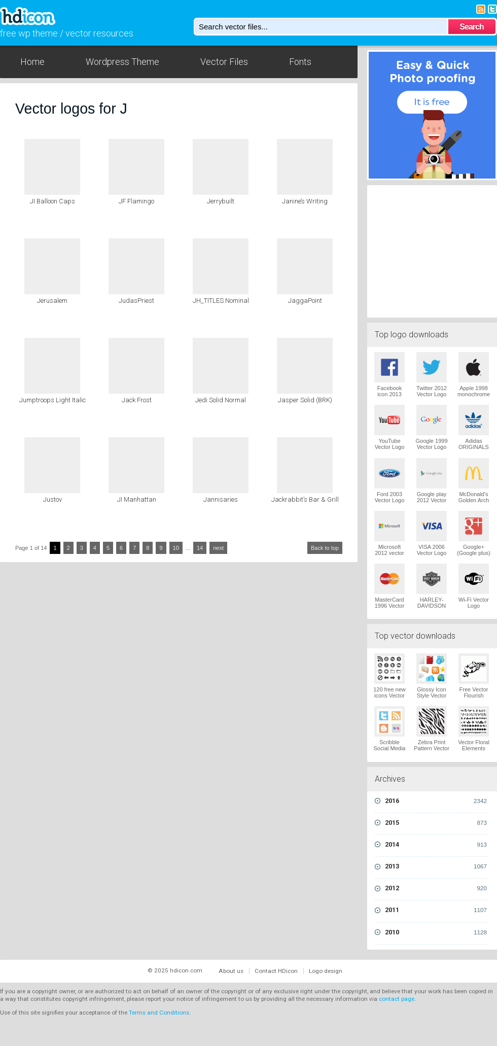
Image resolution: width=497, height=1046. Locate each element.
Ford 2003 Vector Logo (390, 497)
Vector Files (224, 61)
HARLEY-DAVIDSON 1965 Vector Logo (432, 609)
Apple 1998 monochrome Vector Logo (473, 394)
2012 (436, 888)
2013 (436, 866)
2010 (436, 932)
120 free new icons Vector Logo (389, 695)
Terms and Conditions (159, 1012)
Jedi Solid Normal (220, 400)
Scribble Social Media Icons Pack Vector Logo (390, 751)
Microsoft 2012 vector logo (389, 553)
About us (231, 970)
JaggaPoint (305, 300)
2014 (436, 844)
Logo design (325, 970)
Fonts (300, 61)
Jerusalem (52, 300)
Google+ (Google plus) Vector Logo (473, 553)
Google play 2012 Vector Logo (432, 500)
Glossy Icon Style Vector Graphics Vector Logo (432, 698)
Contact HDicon (276, 970)
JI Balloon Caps (52, 201)
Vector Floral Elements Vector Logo (473, 748)
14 (200, 548)
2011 (436, 910)
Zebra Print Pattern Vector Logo (431, 748)
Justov (52, 499)
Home (32, 61)
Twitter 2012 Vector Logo (431, 391)
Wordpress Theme (122, 61)
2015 (436, 822)
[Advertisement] (432, 250)
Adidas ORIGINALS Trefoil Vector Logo (473, 450)
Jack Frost (137, 400)
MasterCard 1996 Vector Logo (390, 606)
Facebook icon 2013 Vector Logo (390, 394)
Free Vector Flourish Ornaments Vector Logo (474, 698)
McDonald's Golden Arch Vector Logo (473, 500)
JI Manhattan (136, 499)
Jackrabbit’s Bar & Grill (305, 499)
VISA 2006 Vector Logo (432, 550)
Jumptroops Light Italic (52, 400)
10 (176, 548)
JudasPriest (136, 300)
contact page (396, 998)
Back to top (325, 548)
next (218, 548)
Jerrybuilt (220, 201)
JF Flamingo (136, 201)
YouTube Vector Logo (390, 444)
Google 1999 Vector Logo (432, 444)
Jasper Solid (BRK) (305, 400)
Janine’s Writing (305, 201)
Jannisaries (220, 499)
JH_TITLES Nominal (221, 300)
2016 (436, 801)
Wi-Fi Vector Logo (473, 603)
